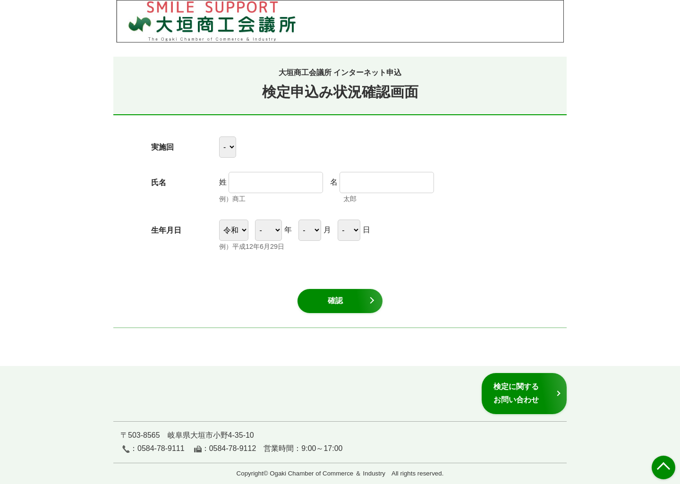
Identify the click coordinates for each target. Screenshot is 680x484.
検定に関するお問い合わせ (516, 393)
